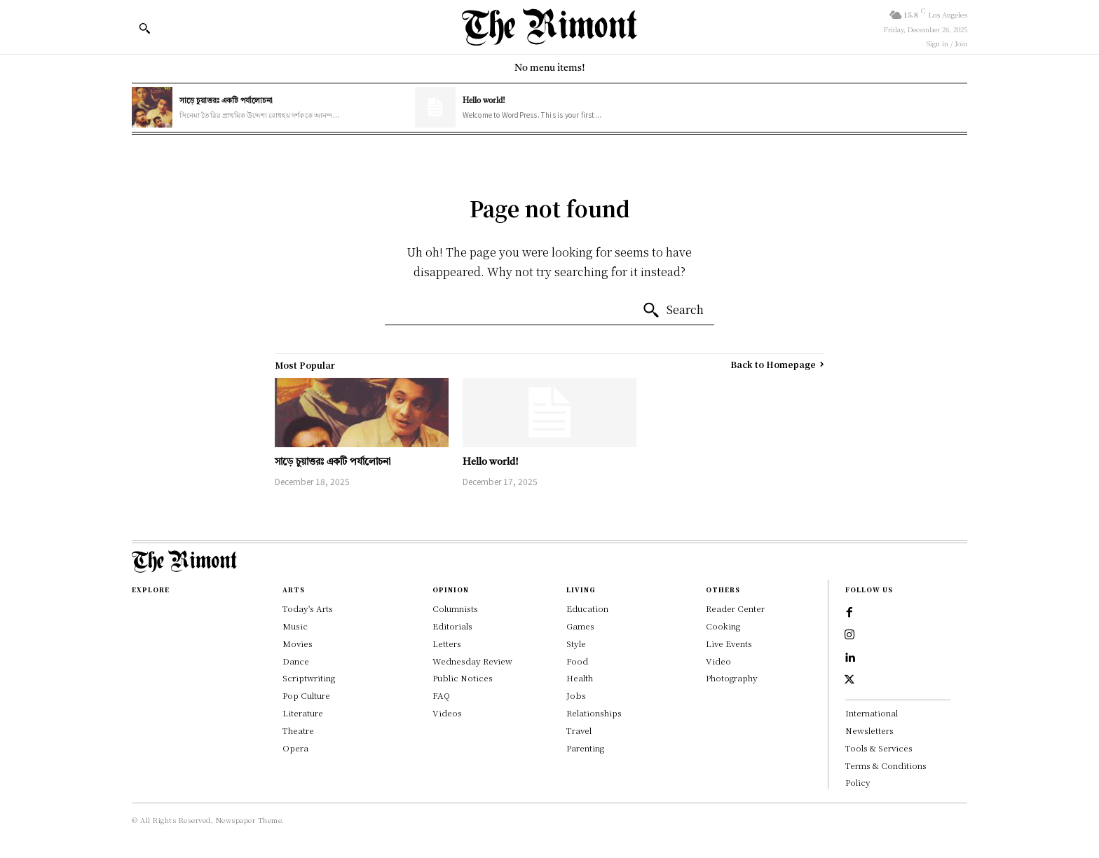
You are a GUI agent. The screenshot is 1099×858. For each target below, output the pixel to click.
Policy (858, 782)
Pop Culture (306, 695)
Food (577, 661)
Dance (295, 661)
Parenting (585, 748)
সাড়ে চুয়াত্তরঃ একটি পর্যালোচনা (226, 101)
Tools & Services (879, 748)
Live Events (729, 643)
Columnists (455, 608)
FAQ (441, 695)
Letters (446, 643)
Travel (579, 730)
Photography (732, 677)
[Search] (673, 310)
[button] (144, 28)
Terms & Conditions (886, 765)
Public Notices (462, 677)
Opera (295, 748)
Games (580, 626)
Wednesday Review (472, 661)
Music (295, 626)
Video (718, 661)
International (871, 713)
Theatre (298, 730)
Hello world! (484, 101)
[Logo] (549, 27)
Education (587, 608)
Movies (297, 643)
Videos (447, 713)
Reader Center (735, 608)
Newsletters (869, 730)
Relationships (594, 713)
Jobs (576, 695)
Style (576, 643)
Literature (302, 713)
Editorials (452, 626)
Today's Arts (307, 608)
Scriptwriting (308, 677)
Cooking (723, 626)
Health (579, 677)
